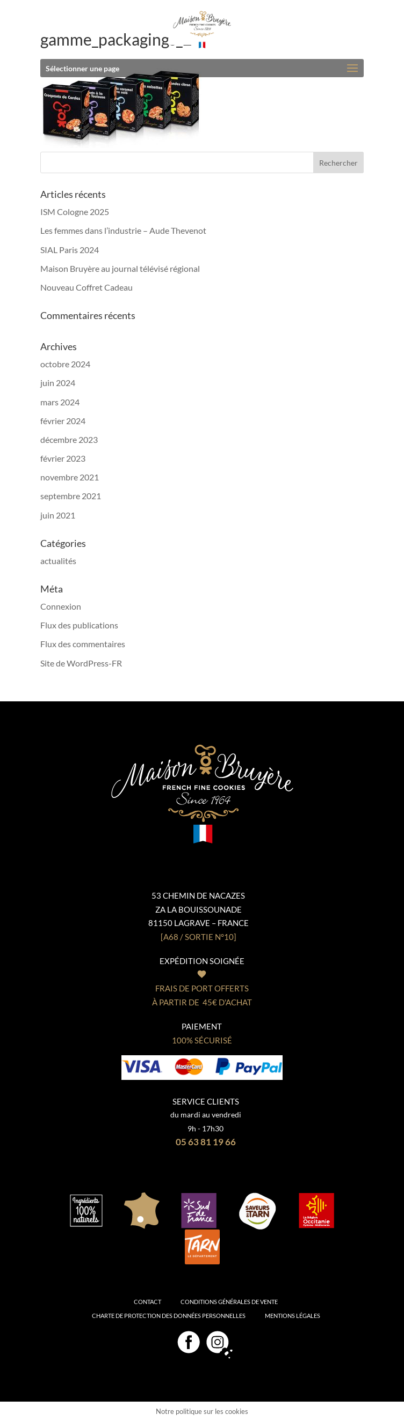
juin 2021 (57, 515)
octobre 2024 (65, 364)
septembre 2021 (70, 496)
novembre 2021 (69, 477)
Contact (147, 1301)
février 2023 (62, 458)
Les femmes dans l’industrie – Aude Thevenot (123, 230)
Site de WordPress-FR (81, 663)
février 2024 (62, 421)
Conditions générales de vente (229, 1301)
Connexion (60, 606)
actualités (58, 561)
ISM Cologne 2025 (74, 211)
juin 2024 (57, 382)
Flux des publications (79, 625)
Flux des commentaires (82, 644)
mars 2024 (60, 402)
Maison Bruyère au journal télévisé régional (120, 268)
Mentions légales (292, 1315)
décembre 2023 (69, 439)
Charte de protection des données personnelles (169, 1315)
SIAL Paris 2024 (69, 250)
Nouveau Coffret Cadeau (86, 287)
